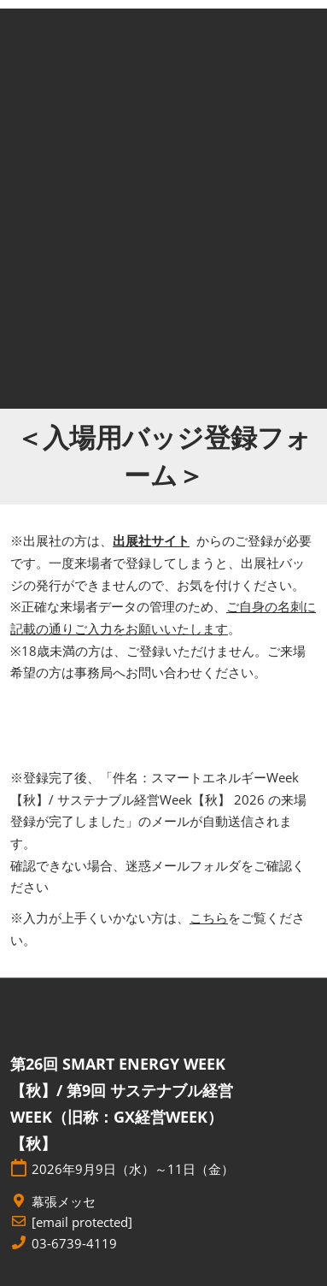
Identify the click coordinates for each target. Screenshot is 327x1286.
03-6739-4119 (74, 1244)
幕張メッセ (64, 1202)
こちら (209, 917)
